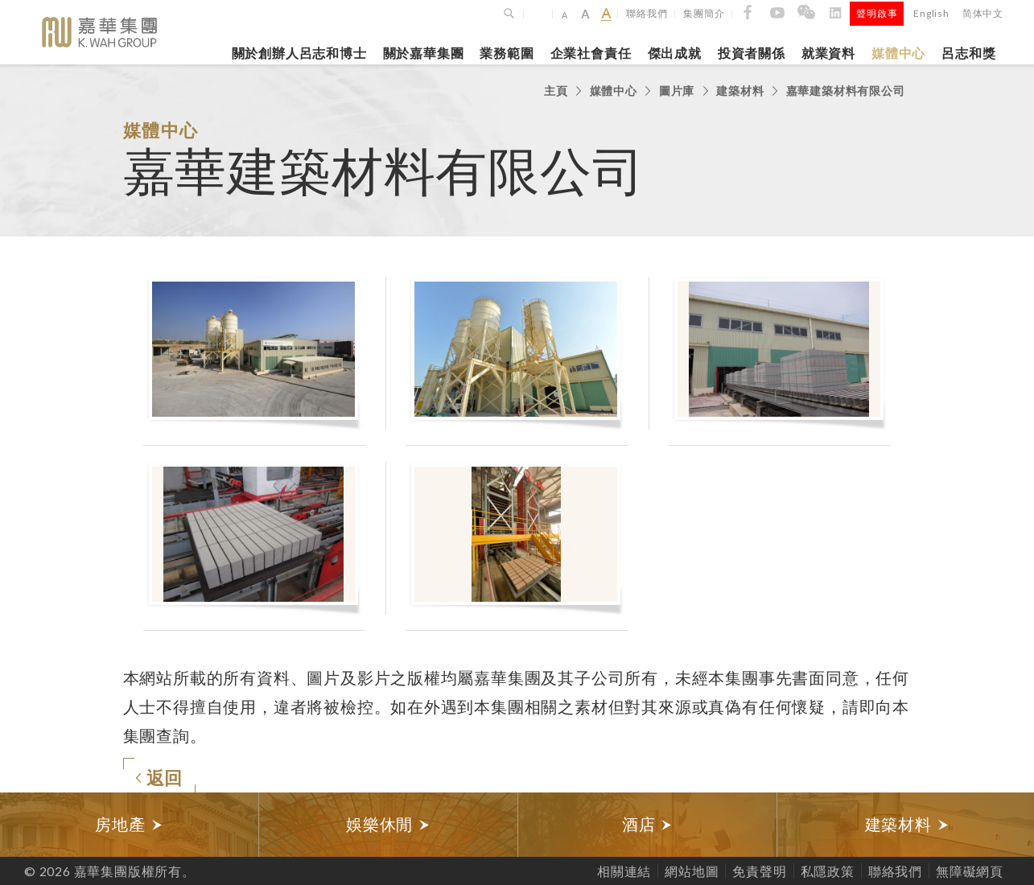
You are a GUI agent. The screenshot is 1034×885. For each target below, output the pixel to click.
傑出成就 (675, 52)
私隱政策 (828, 871)
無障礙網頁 (969, 871)
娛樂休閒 (388, 824)
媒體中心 (898, 52)
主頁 (556, 90)
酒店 (647, 824)
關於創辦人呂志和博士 (299, 52)
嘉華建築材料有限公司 (845, 90)
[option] (129, 824)
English (931, 13)
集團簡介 (703, 13)
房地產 (129, 824)
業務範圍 (506, 52)
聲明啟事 (876, 13)
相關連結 (624, 871)
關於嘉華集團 (423, 52)
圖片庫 (676, 90)
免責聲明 (759, 871)
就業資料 (828, 52)
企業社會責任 (591, 52)
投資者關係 (751, 52)
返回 (159, 777)
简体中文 (982, 13)
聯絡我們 (646, 13)
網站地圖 (692, 871)
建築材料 (740, 90)
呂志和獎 (968, 52)
